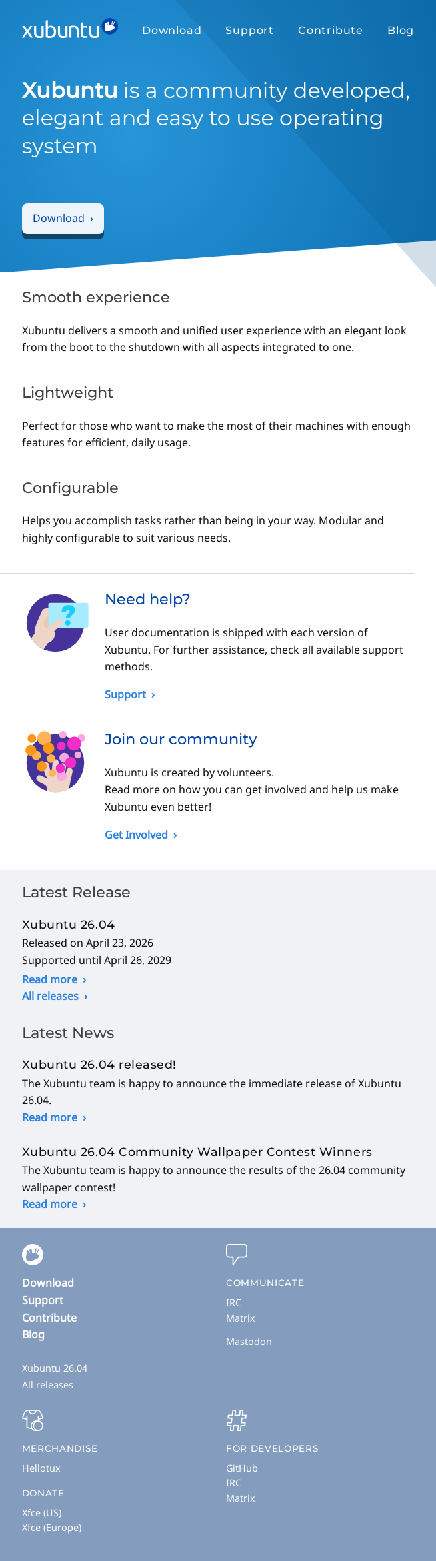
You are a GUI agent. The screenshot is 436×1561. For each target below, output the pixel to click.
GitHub (242, 1468)
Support (249, 30)
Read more (49, 979)
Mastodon (249, 1341)
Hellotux (41, 1468)
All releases (50, 996)
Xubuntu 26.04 (54, 1368)
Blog (400, 30)
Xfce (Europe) (51, 1527)
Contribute (330, 30)
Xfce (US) (41, 1512)
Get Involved (136, 834)
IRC (233, 1302)
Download (171, 30)
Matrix (240, 1318)
